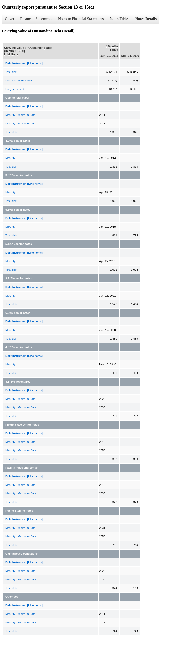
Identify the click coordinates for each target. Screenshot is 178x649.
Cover (9, 19)
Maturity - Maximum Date (20, 123)
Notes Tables (119, 19)
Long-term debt (14, 89)
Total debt (11, 71)
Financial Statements (36, 19)
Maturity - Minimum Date (20, 115)
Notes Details (146, 19)
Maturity (10, 158)
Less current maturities (19, 80)
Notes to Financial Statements (81, 19)
